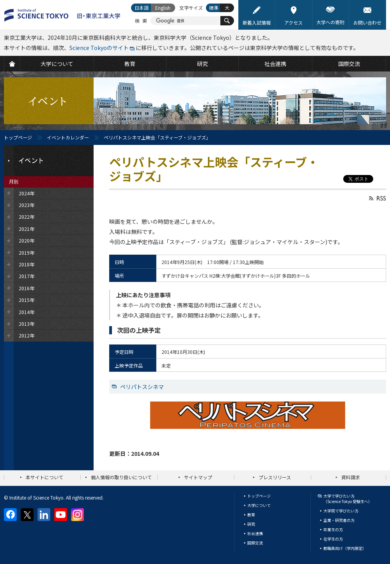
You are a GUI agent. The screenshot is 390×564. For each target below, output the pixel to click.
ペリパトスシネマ (142, 387)
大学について (259, 505)
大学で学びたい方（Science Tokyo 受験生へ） (347, 498)
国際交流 (255, 543)
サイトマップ (198, 477)
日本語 (142, 7)
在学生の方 (333, 539)
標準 (213, 7)
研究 (251, 524)
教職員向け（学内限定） (344, 548)
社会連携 (255, 533)
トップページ (18, 137)
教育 (251, 515)
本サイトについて (44, 477)
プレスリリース (275, 477)
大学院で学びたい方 (340, 511)
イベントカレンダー (68, 137)
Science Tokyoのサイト (99, 48)
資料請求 (350, 477)
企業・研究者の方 (339, 520)
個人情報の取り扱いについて (121, 477)
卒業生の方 (333, 529)
